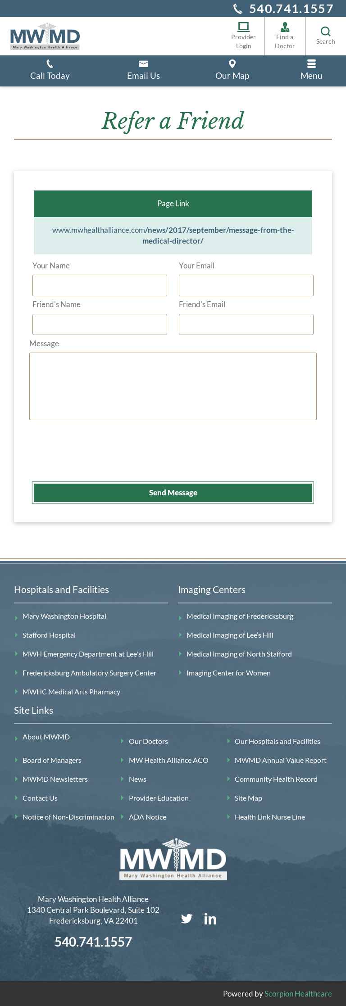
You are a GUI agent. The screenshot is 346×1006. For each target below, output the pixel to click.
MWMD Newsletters (55, 779)
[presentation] (102, 457)
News (137, 779)
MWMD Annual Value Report (281, 760)
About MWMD (46, 737)
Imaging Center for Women (229, 672)
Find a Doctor (285, 36)
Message (44, 343)
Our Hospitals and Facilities (277, 741)
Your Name (51, 265)
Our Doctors (148, 741)
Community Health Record (276, 779)
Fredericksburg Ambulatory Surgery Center (89, 672)
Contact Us (40, 797)
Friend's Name (56, 303)
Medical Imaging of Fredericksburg (240, 616)
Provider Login (243, 36)
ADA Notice (147, 816)
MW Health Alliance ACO (169, 760)
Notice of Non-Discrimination (68, 816)
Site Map (248, 797)
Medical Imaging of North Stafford (239, 653)
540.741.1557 (291, 8)
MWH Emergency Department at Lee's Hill (88, 653)
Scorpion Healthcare (298, 993)
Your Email (196, 265)
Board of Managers (52, 760)
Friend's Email (202, 303)
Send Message (173, 492)
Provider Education (159, 797)
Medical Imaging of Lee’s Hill (230, 635)
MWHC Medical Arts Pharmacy (71, 691)
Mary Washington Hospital (64, 616)
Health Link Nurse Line (270, 816)
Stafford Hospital (49, 635)
